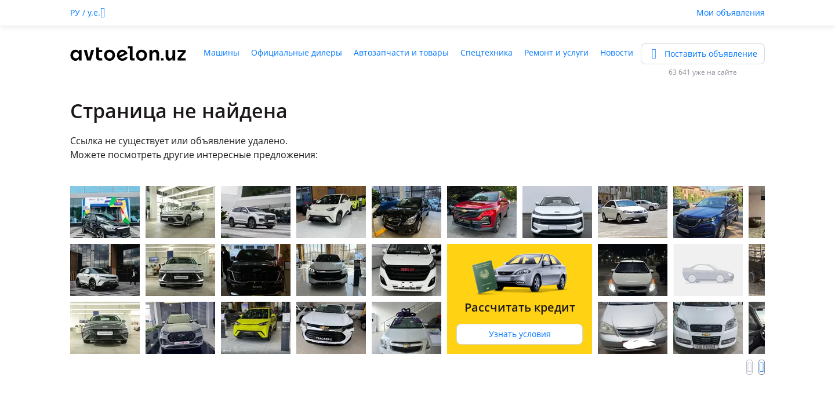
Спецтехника (486, 52)
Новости (616, 52)
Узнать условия (520, 333)
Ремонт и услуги (556, 52)
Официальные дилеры (296, 52)
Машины (221, 52)
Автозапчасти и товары (401, 52)
